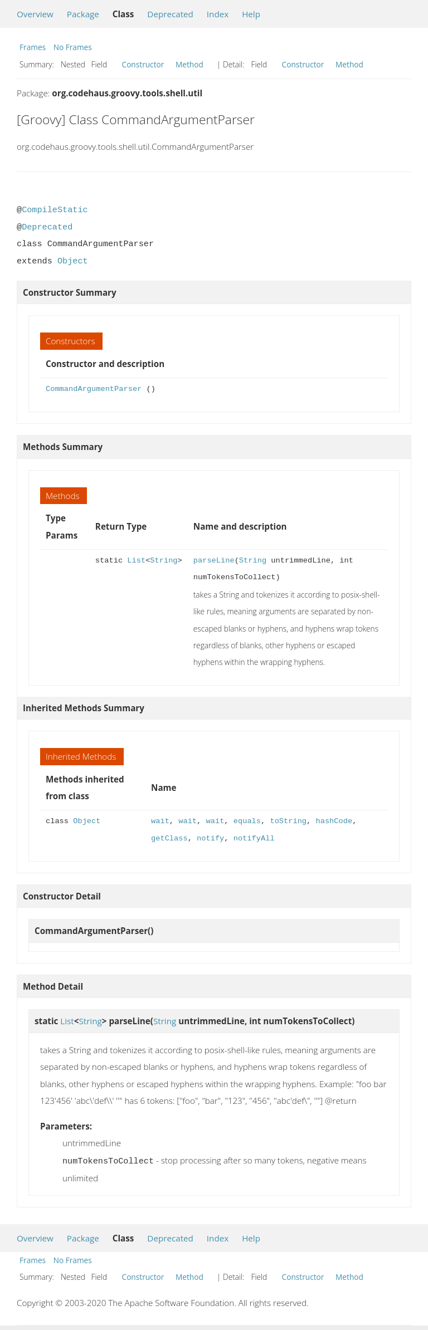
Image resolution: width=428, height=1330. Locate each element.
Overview (35, 13)
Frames (33, 47)
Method (189, 64)
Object (72, 261)
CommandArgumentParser (94, 389)
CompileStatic (54, 210)
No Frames (73, 47)
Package (83, 13)
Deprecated (170, 13)
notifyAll (254, 838)
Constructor (143, 64)
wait (160, 821)
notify (210, 838)
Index (217, 13)
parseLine (214, 560)
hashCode (333, 821)
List (136, 560)
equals (247, 821)
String (163, 560)
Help (251, 13)
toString (288, 821)
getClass (169, 838)
